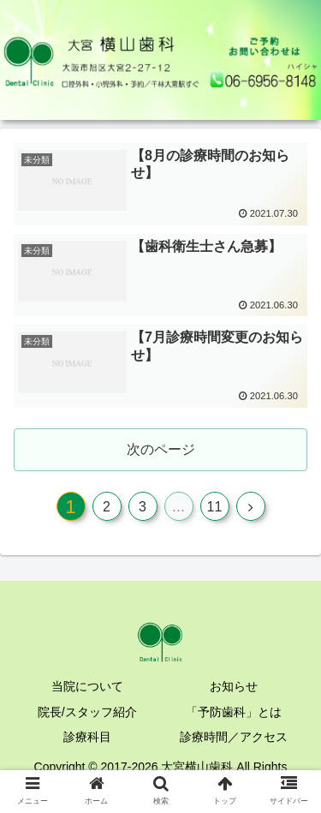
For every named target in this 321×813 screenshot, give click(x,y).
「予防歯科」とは (234, 712)
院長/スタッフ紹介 (87, 712)
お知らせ (234, 686)
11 (215, 506)
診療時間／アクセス (234, 737)
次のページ (161, 449)
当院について (87, 686)
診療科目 (87, 737)
